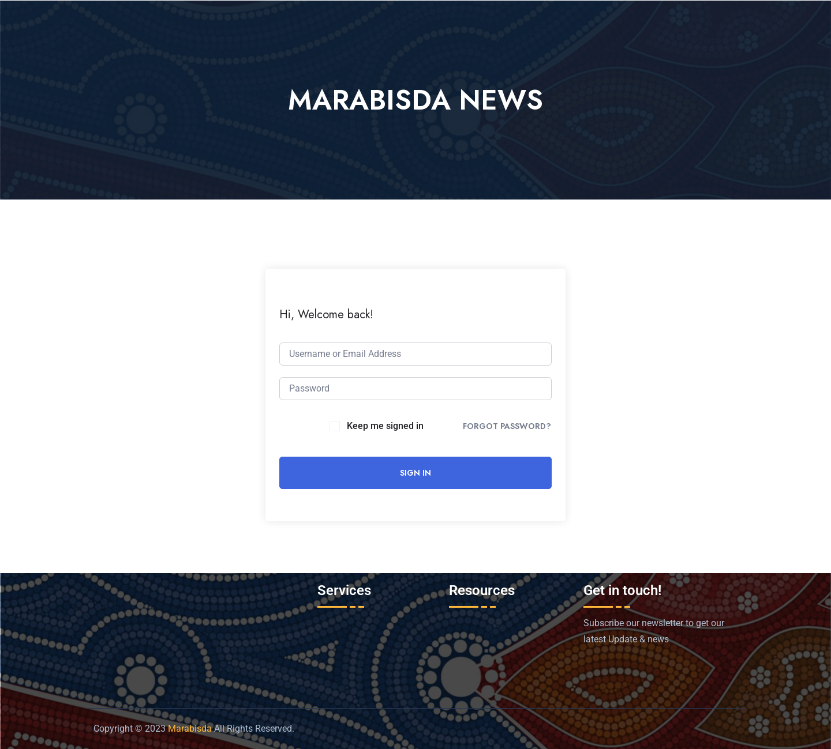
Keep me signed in (385, 425)
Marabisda (190, 728)
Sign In (415, 473)
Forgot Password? (507, 426)
